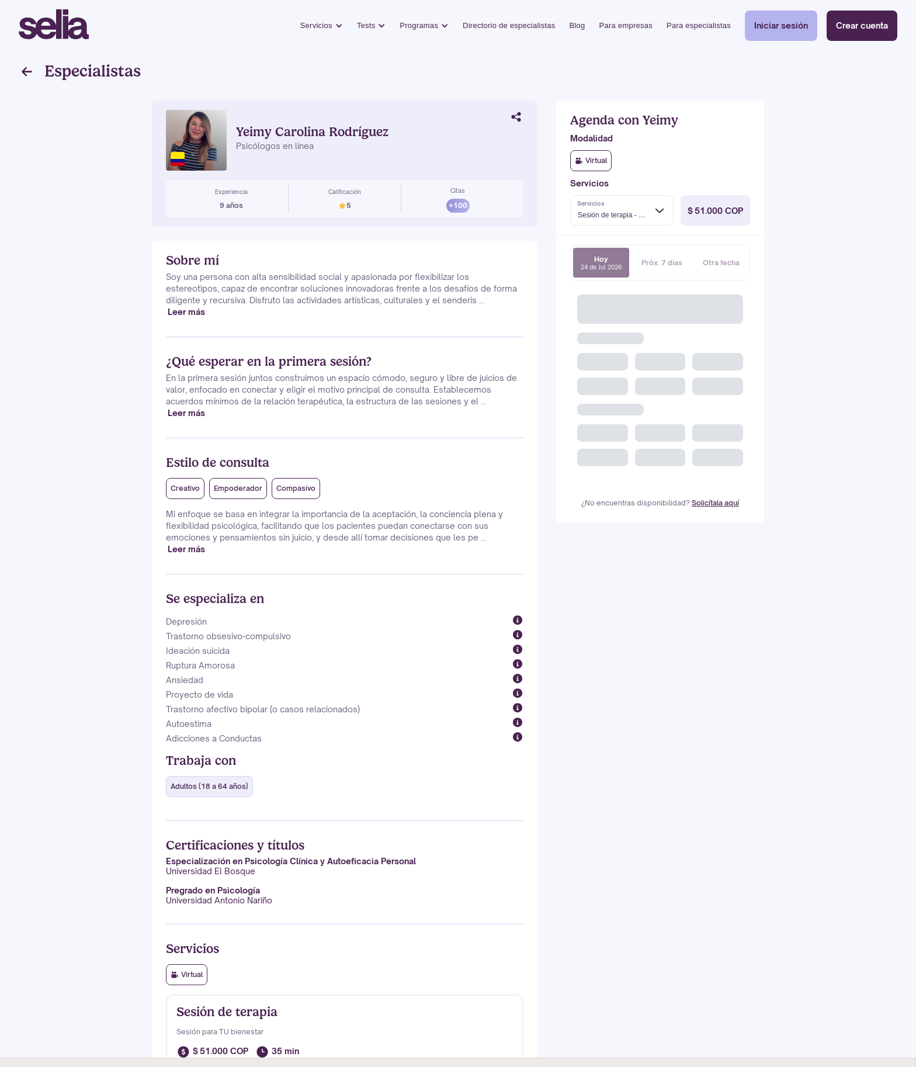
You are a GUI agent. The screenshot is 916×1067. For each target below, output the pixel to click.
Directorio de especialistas (509, 25)
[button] (321, 26)
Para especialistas (699, 25)
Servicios (316, 25)
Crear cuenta (862, 25)
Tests (366, 25)
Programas (419, 25)
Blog (577, 25)
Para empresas (626, 25)
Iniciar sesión (781, 25)
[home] (54, 25)
